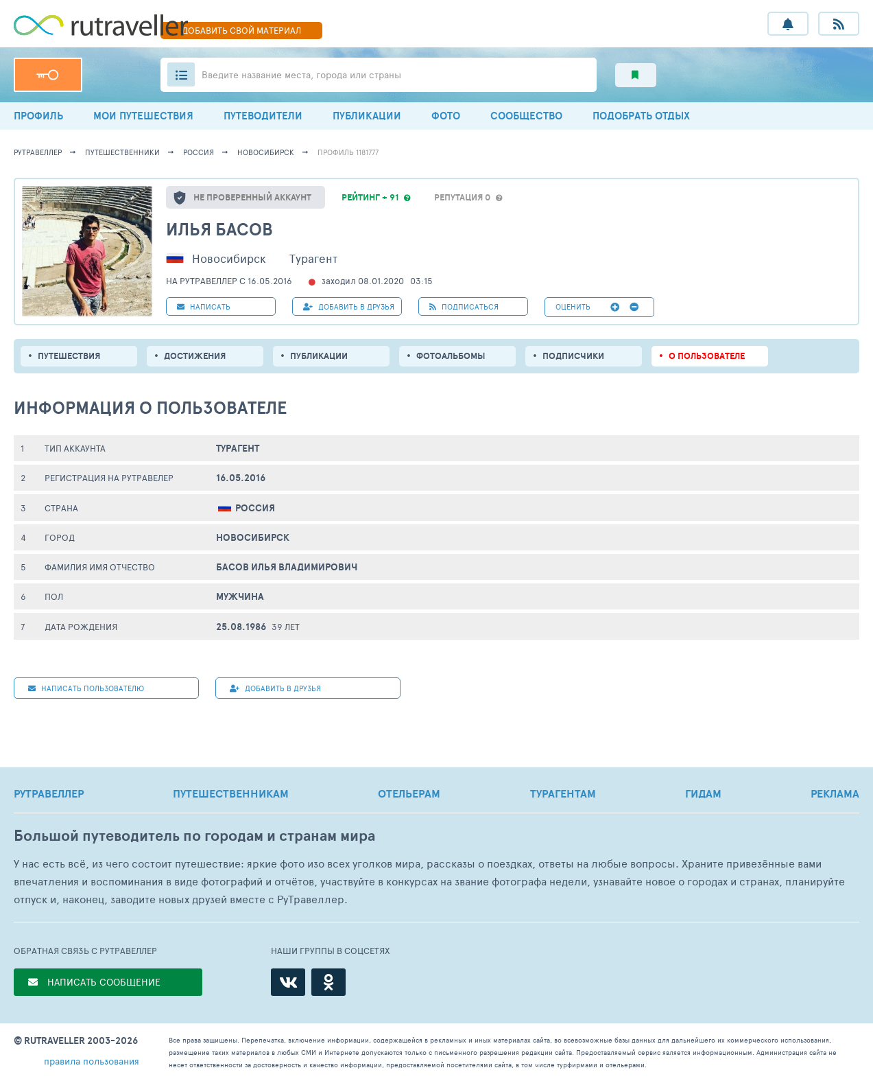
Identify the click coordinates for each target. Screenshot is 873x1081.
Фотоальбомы (451, 355)
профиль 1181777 (348, 152)
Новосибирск (265, 152)
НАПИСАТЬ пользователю (86, 688)
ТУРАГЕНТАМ (563, 793)
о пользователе (707, 355)
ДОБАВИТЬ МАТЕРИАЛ (241, 30)
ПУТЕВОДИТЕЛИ (263, 116)
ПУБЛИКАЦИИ (367, 116)
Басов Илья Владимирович (286, 567)
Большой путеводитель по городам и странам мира (194, 835)
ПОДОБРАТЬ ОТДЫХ (641, 116)
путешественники (122, 152)
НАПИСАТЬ (203, 306)
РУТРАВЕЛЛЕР (49, 793)
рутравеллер (38, 152)
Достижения (195, 355)
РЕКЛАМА (835, 793)
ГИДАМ (703, 793)
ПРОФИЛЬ (38, 116)
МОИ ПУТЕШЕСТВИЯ (143, 116)
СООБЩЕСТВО (526, 116)
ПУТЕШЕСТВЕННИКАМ (231, 793)
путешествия (69, 355)
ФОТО (445, 116)
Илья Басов (219, 229)
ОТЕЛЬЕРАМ (409, 793)
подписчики (573, 355)
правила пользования (91, 1060)
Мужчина (240, 596)
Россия (198, 152)
